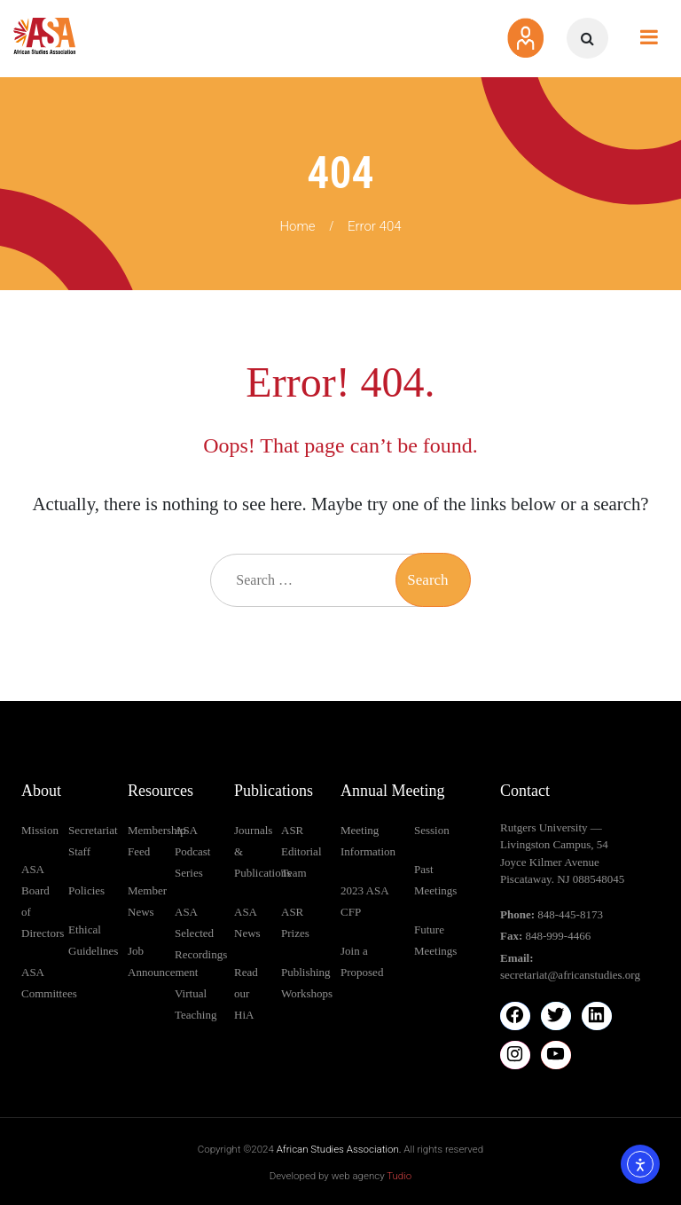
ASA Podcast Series (192, 851)
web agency (372, 1176)
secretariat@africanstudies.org (570, 974)
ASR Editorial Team (301, 851)
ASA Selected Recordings (201, 933)
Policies (86, 890)
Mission (40, 830)
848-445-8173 (570, 914)
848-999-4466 (558, 935)
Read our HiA (246, 993)
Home (297, 226)
